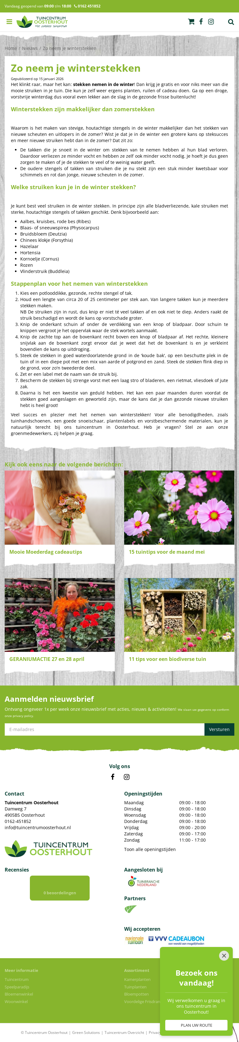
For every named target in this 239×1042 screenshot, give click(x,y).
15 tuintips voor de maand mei (167, 551)
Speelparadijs (17, 987)
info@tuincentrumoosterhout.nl (38, 827)
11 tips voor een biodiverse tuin (167, 659)
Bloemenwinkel (19, 994)
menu (9, 21)
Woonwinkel (16, 1001)
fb (201, 21)
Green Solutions (86, 1032)
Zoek (231, 21)
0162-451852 (18, 821)
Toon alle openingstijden (150, 849)
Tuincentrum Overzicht (124, 1032)
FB (112, 777)
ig (211, 21)
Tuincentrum (17, 979)
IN (126, 777)
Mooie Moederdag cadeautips (45, 551)
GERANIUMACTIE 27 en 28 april (46, 659)
